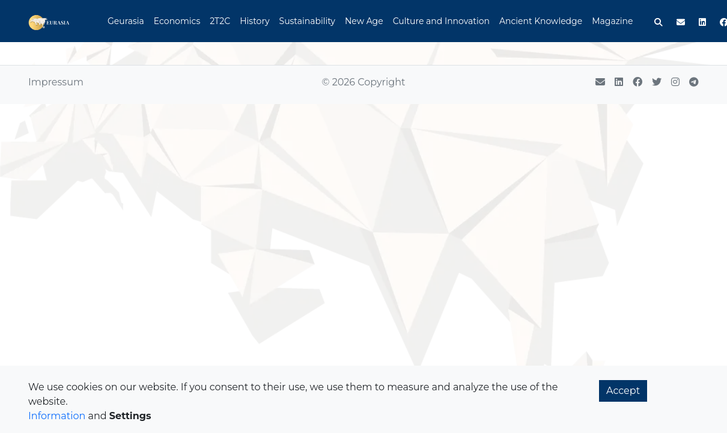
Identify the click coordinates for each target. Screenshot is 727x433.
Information (56, 416)
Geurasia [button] (126, 21)
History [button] (254, 21)
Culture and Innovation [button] (441, 21)
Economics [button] (177, 21)
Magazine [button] (612, 21)
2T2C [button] (220, 21)
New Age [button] (364, 21)
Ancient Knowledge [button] (540, 21)
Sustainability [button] (307, 21)
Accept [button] (623, 390)
